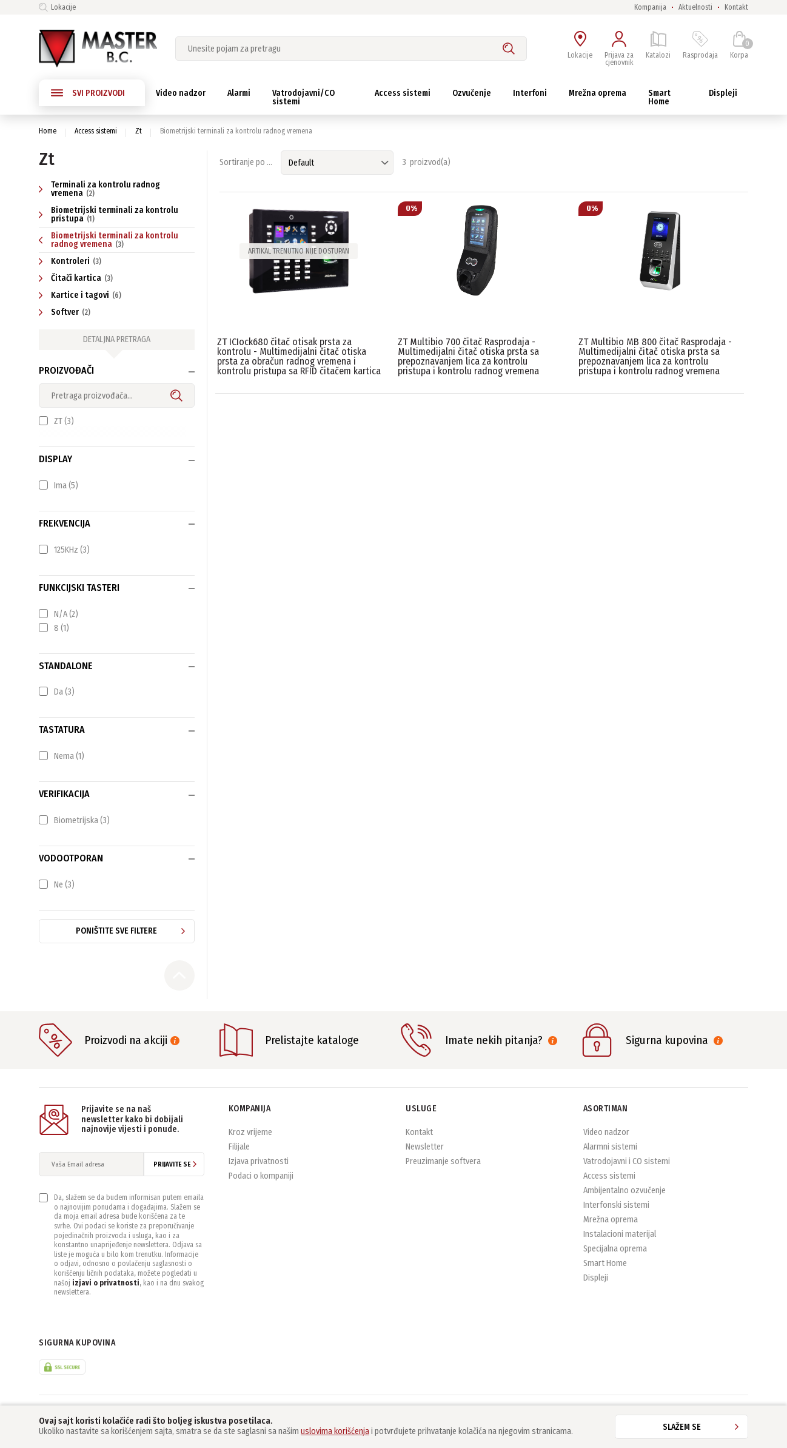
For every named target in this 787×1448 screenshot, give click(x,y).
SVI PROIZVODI (88, 93)
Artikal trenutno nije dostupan (298, 251)
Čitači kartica (77, 278)
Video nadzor (606, 1132)
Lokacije (57, 7)
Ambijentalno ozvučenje (624, 1190)
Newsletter (425, 1147)
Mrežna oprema (610, 1219)
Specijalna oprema (615, 1249)
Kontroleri (71, 261)
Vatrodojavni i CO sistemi (626, 1161)
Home (47, 131)
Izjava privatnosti (259, 1161)
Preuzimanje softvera (443, 1161)
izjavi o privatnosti (105, 1283)
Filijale (239, 1147)
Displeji (595, 1278)
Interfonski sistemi (616, 1205)
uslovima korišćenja (335, 1431)
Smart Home (605, 1263)
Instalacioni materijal (619, 1234)
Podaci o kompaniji (261, 1176)
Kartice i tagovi (81, 295)
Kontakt (736, 7)
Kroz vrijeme (250, 1132)
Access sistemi (96, 131)
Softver (66, 312)
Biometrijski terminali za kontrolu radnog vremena (108, 240)
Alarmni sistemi (610, 1147)
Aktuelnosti (695, 7)
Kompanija (650, 7)
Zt (138, 131)
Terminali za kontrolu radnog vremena (99, 189)
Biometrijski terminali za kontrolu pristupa (108, 214)
